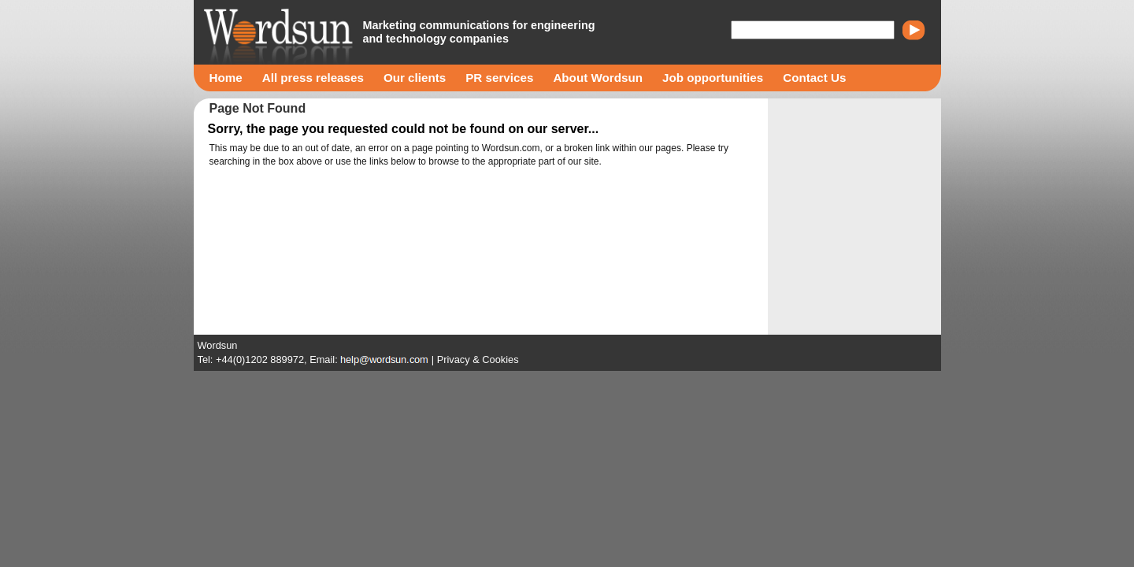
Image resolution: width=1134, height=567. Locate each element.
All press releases (313, 77)
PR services (499, 77)
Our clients (415, 77)
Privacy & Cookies (478, 359)
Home (226, 77)
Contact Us (814, 77)
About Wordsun (598, 77)
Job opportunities (712, 77)
